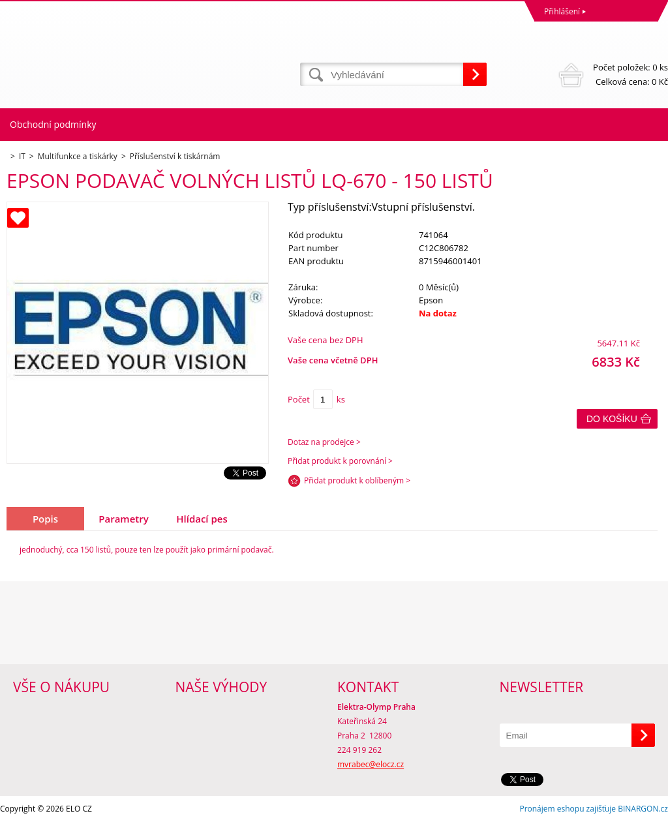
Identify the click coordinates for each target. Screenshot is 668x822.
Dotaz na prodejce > (324, 442)
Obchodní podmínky (53, 124)
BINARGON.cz (643, 808)
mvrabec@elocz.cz (370, 764)
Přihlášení (562, 11)
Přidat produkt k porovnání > (340, 460)
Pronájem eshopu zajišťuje (567, 808)
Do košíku (611, 419)
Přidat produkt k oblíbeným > (357, 480)
